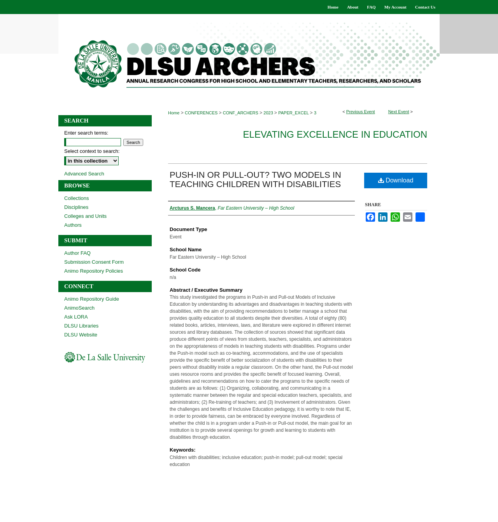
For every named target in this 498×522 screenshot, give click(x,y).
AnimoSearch (79, 308)
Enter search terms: (86, 133)
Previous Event (360, 111)
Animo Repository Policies (93, 271)
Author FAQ (77, 253)
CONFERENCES (202, 112)
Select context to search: (91, 151)
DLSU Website (80, 335)
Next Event (398, 111)
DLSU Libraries (81, 326)
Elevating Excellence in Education (335, 134)
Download (396, 180)
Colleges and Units (85, 216)
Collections (76, 198)
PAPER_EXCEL (294, 112)
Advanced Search (84, 174)
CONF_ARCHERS (241, 112)
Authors (73, 225)
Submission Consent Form (94, 262)
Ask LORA (76, 317)
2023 (268, 112)
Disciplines (76, 207)
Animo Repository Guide (91, 299)
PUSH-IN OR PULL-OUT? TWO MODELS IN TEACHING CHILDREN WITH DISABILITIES (255, 179)
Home (173, 112)
